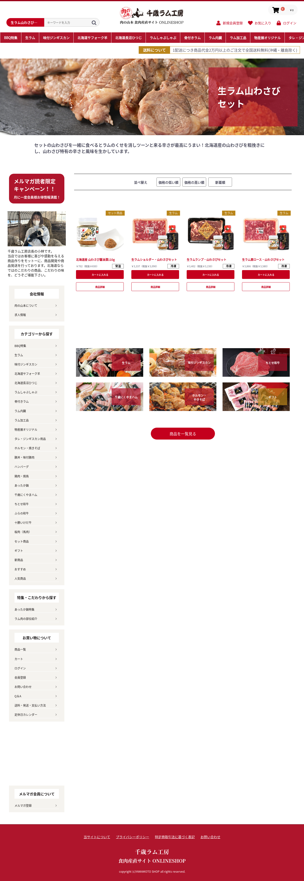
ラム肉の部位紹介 (25, 619)
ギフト (18, 551)
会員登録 (20, 677)
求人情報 (20, 315)
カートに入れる (100, 275)
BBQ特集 (20, 346)
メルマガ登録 (23, 805)
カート (18, 659)
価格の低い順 (168, 182)
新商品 (18, 560)
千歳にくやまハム (25, 495)
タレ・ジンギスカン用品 (30, 439)
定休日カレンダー (25, 715)
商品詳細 (100, 287)
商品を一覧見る (183, 433)
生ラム (173, 213)
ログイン (20, 668)
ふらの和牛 (21, 513)
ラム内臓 (20, 411)
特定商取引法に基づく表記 (175, 837)
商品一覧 (20, 649)
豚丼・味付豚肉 (24, 457)
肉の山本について (25, 305)
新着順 (220, 182)
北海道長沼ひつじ (25, 383)
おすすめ (20, 569)
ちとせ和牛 (21, 504)
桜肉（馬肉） (23, 532)
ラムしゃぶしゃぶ (25, 392)
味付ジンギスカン (25, 364)
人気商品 (20, 578)
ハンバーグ (21, 467)
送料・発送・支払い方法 (30, 705)
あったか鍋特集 (24, 609)
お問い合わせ (23, 687)
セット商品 (115, 213)
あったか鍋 (21, 485)
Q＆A (17, 696)
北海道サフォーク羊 (27, 373)
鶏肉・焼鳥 (21, 476)
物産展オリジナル (25, 429)
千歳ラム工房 (152, 855)
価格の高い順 (194, 182)
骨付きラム (21, 401)
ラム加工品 (21, 420)
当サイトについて (97, 837)
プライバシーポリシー (132, 837)
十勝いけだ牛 (23, 522)
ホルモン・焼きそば (27, 448)
